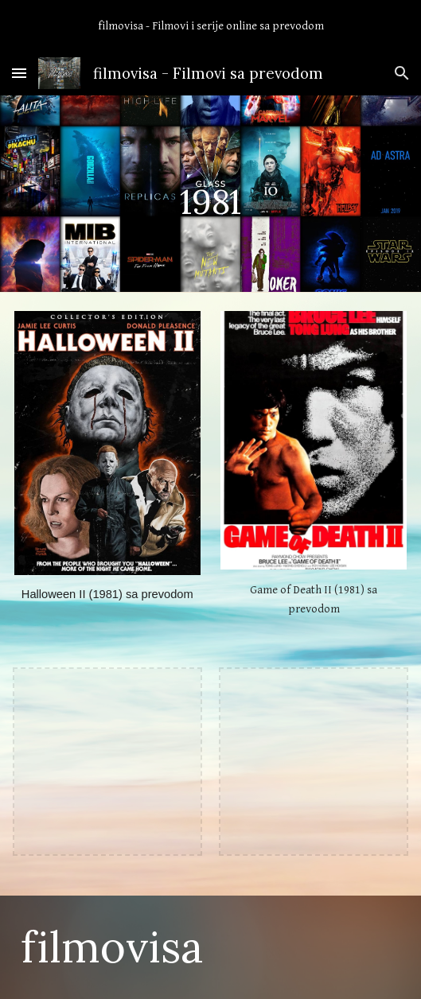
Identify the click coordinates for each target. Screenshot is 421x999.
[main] (210, 193)
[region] (210, 25)
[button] (19, 73)
